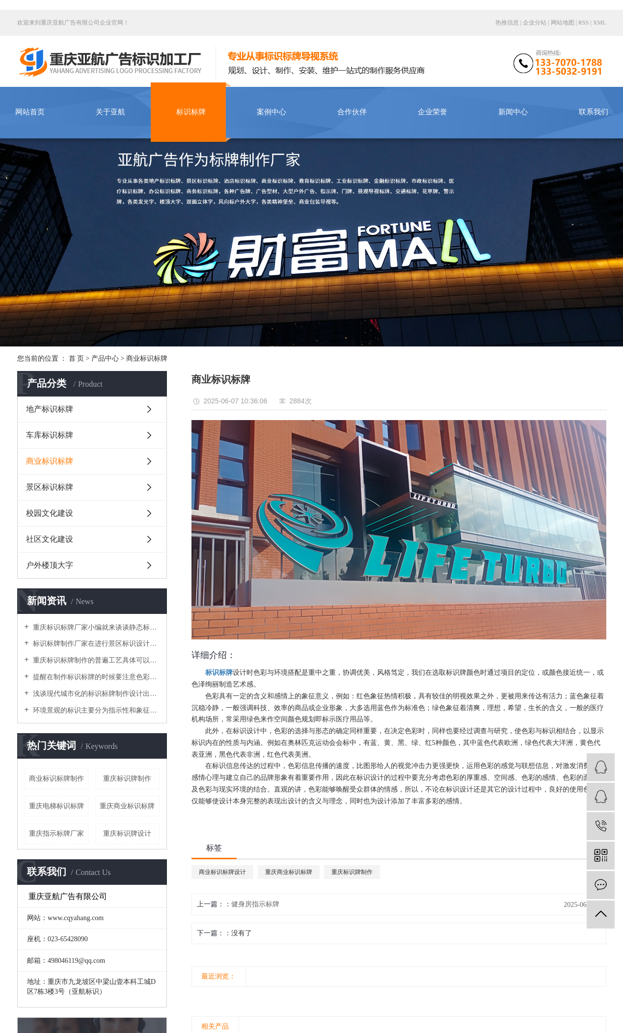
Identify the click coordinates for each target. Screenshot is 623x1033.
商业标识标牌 (146, 358)
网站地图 (563, 22)
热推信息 (507, 22)
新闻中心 (513, 112)
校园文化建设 (49, 513)
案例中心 (271, 112)
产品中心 (105, 358)
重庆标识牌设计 (127, 833)
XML (599, 22)
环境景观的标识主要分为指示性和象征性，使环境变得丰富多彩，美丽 (95, 710)
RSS (583, 22)
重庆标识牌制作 (127, 778)
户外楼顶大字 (49, 565)
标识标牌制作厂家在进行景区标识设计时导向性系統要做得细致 (95, 643)
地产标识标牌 (49, 409)
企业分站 (534, 22)
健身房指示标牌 (255, 904)
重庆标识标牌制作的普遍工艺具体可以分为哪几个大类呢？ (95, 660)
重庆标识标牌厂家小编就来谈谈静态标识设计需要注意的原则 (95, 627)
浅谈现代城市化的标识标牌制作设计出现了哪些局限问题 (95, 693)
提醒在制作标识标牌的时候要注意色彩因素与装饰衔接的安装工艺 (95, 677)
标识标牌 (191, 112)
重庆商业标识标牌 (127, 806)
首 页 (76, 358)
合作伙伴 (352, 112)
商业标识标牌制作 (56, 778)
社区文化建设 (49, 539)
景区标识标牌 (49, 487)
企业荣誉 (432, 112)
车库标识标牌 (49, 435)
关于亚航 (110, 112)
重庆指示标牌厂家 (56, 833)
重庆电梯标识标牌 (56, 806)
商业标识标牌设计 (222, 872)
